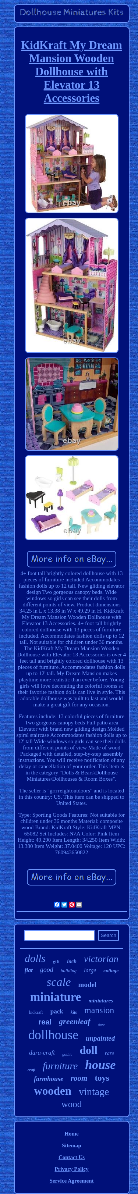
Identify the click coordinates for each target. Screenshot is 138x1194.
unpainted (100, 1038)
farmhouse (48, 1079)
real (45, 1022)
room (79, 1078)
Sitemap (71, 1145)
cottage (110, 970)
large (90, 970)
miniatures (101, 1001)
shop (101, 1024)
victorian (101, 959)
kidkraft (36, 1012)
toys (102, 1078)
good (46, 969)
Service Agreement (71, 1181)
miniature (55, 997)
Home (71, 1134)
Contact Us (72, 1157)
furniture (60, 1066)
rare (109, 1053)
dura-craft (42, 1052)
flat (29, 970)
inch (72, 961)
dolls (35, 958)
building (69, 970)
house (100, 1065)
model (87, 984)
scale (59, 981)
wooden (52, 1090)
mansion (99, 1010)
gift (56, 961)
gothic (67, 1054)
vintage (94, 1091)
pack (56, 1011)
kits (74, 1012)
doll (88, 1050)
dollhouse (53, 1035)
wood (71, 1104)
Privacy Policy (71, 1169)
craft (31, 1070)
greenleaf (75, 1021)
